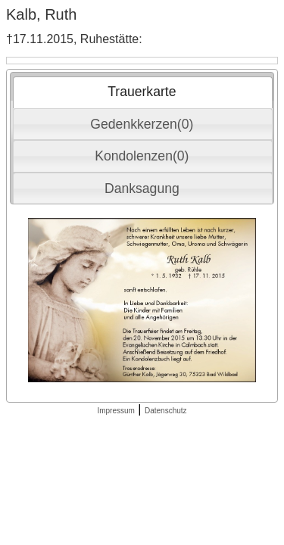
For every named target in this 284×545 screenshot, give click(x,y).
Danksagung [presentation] (142, 188)
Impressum (115, 410)
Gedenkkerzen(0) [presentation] (141, 124)
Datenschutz (166, 410)
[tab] (143, 92)
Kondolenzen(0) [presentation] (142, 156)
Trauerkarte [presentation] (142, 91)
